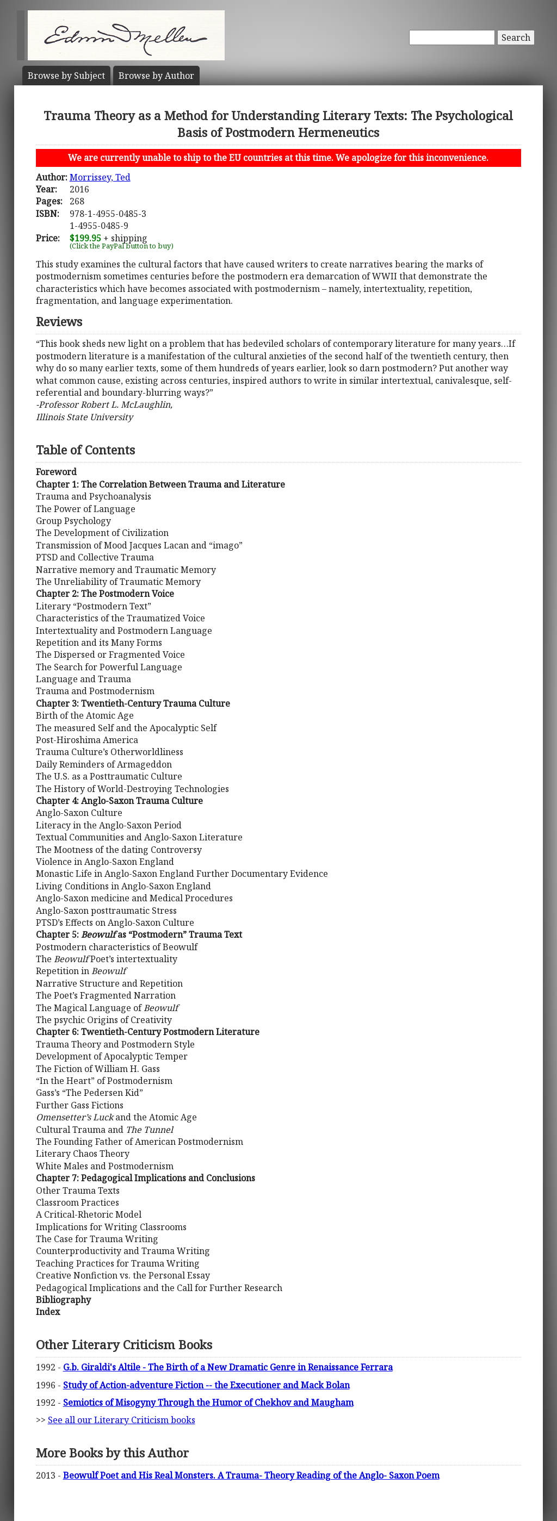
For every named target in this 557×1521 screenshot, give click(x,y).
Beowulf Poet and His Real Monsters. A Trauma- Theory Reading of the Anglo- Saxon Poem (251, 1475)
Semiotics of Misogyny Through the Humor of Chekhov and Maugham (208, 1402)
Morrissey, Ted (100, 177)
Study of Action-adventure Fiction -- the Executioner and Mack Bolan (206, 1385)
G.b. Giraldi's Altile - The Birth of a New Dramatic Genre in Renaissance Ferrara (228, 1367)
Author (156, 75)
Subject (66, 75)
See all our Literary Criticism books (121, 1420)
